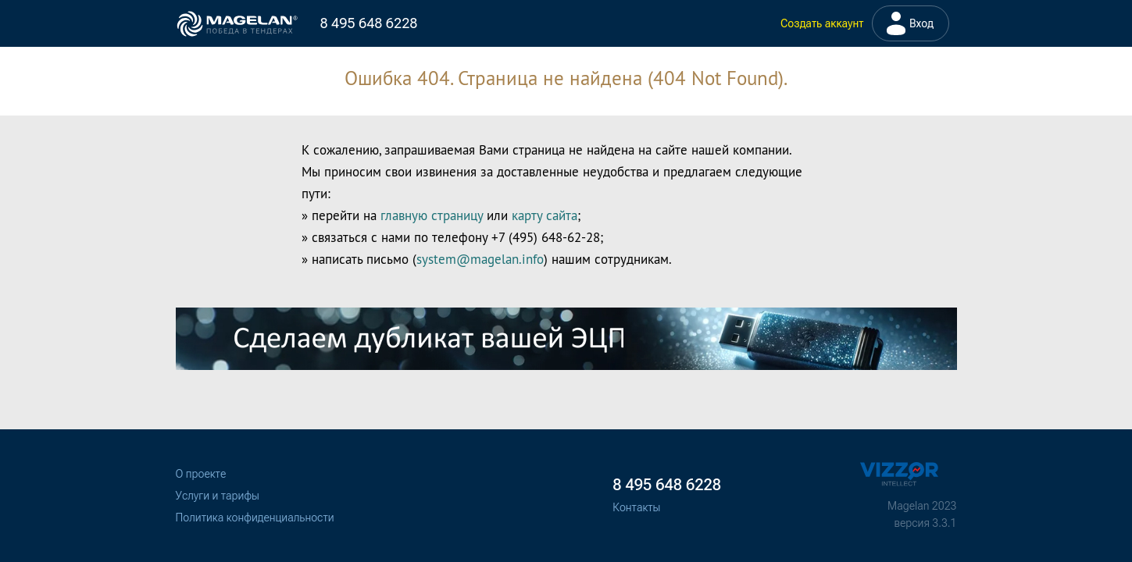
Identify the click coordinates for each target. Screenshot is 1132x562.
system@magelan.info (480, 259)
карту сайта (544, 215)
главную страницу (431, 215)
